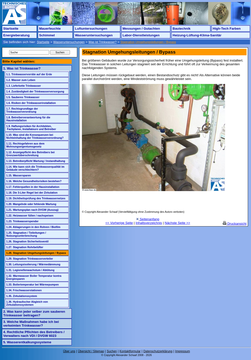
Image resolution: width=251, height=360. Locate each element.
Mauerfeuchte (50, 28)
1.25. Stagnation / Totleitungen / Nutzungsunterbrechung (26, 234)
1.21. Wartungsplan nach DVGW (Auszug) (32, 209)
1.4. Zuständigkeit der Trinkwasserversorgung (35, 91)
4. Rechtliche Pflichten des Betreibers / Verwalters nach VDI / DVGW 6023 (33, 334)
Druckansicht (235, 223)
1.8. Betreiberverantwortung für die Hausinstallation (28, 119)
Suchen (112, 351)
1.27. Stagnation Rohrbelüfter (24, 247)
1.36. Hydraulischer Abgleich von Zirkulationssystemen (27, 303)
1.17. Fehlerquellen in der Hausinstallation (32, 186)
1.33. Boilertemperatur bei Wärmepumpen (32, 284)
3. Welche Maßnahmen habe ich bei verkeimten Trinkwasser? (31, 323)
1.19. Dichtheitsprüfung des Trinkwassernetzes (35, 198)
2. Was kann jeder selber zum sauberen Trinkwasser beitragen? (34, 313)
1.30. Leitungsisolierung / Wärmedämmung (33, 264)
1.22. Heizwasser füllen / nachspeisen (30, 215)
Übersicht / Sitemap (91, 351)
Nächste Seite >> (177, 223)
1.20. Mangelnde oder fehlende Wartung (31, 204)
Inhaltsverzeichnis (149, 223)
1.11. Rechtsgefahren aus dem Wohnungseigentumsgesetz (25, 145)
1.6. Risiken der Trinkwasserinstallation (31, 102)
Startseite (10, 28)
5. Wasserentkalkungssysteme (27, 342)
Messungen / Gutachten (141, 28)
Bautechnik (181, 28)
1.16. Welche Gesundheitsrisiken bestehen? (34, 181)
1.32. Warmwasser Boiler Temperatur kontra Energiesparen (34, 277)
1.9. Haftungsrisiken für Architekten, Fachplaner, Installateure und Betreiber (31, 128)
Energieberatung (16, 35)
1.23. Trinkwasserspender (22, 221)
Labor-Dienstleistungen (141, 35)
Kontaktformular (130, 351)
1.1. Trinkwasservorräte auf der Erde (29, 74)
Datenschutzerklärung (158, 351)
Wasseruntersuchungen (94, 35)
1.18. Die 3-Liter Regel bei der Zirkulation (32, 192)
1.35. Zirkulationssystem (21, 295)
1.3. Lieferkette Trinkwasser (23, 85)
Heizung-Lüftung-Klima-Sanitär (197, 35)
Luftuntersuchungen (91, 28)
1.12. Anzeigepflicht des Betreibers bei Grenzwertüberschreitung (30, 154)
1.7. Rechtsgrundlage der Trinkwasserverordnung (22, 110)
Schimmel (47, 35)
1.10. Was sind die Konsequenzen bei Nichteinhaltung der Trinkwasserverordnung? (34, 136)
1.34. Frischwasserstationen (24, 290)
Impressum (182, 351)
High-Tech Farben (227, 28)
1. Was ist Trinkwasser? (22, 68)
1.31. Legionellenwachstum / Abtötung (30, 270)
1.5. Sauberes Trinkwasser (22, 97)
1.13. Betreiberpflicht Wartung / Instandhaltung (35, 160)
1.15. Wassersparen (18, 175)
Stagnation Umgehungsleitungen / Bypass (148, 42)
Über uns (69, 351)
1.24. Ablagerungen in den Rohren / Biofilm (33, 226)
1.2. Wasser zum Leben (20, 79)
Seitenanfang (147, 219)
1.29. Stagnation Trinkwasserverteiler (29, 258)
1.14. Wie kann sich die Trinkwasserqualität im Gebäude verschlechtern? (35, 168)
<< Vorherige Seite (119, 223)
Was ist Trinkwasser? (102, 42)
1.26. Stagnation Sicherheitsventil (27, 241)
